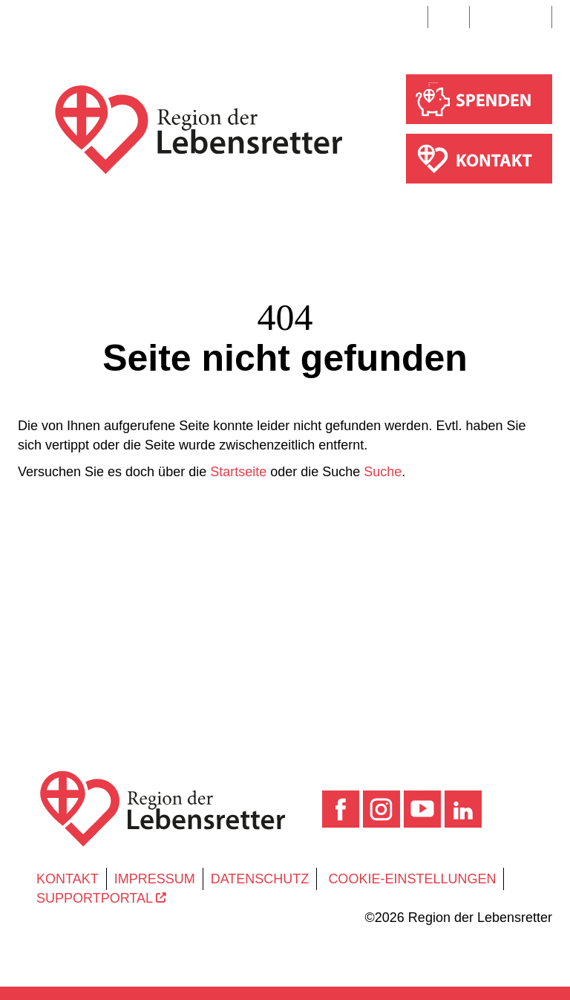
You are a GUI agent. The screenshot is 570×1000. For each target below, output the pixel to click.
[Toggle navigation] (32, 19)
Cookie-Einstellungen (412, 878)
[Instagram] (383, 808)
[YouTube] (424, 808)
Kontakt (67, 878)
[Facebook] (342, 808)
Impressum (154, 878)
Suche (512, 17)
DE (407, 17)
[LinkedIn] (463, 808)
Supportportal (101, 898)
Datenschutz (260, 878)
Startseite (238, 471)
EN (448, 17)
